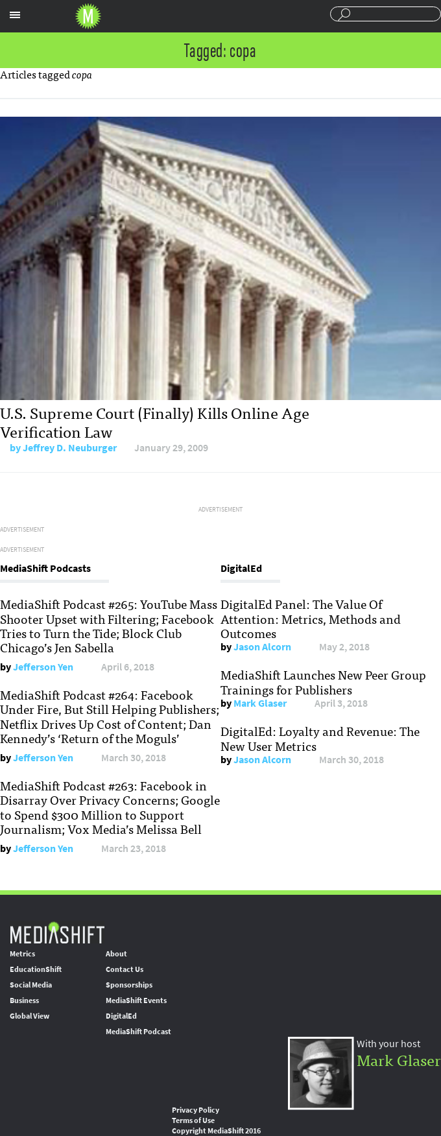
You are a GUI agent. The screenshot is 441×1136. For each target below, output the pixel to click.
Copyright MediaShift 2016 (216, 1131)
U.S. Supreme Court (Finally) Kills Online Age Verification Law (154, 421)
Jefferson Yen (43, 667)
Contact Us (124, 969)
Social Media (31, 985)
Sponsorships (129, 985)
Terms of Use (193, 1120)
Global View (29, 1016)
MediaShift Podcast (138, 1031)
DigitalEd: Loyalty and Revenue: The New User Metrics (320, 738)
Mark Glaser (260, 703)
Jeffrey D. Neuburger (70, 448)
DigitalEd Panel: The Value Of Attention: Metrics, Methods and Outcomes (310, 618)
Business (24, 1000)
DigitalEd (121, 1016)
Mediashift (88, 16)
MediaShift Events (136, 1000)
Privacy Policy (195, 1110)
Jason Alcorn (262, 647)
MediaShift (57, 932)
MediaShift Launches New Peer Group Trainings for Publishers (323, 681)
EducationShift (36, 969)
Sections (15, 15)
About (116, 954)
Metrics (22, 954)
